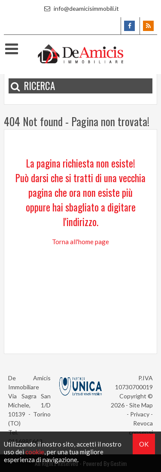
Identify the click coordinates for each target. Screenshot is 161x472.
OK (144, 444)
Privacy (139, 414)
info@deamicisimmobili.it (80, 8)
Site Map (141, 405)
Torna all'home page (80, 241)
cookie (34, 452)
